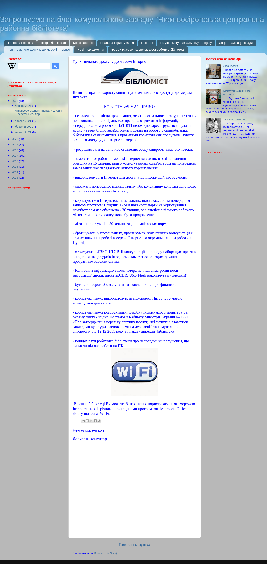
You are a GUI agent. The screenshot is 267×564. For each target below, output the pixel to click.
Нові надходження (90, 49)
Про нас (147, 43)
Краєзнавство (83, 43)
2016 (15, 161)
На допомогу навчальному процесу (186, 43)
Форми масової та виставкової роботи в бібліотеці (147, 49)
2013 (15, 177)
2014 (15, 172)
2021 (15, 101)
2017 (15, 155)
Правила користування (117, 43)
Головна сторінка (20, 43)
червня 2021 (23, 105)
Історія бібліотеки (53, 43)
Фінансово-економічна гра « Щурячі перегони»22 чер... (38, 112)
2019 (15, 144)
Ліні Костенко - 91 (234, 119)
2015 (15, 166)
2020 (15, 139)
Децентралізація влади (236, 43)
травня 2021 (23, 121)
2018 (15, 150)
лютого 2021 (23, 132)
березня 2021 (24, 126)
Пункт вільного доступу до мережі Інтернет (38, 49)
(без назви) (230, 65)
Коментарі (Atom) (105, 553)
